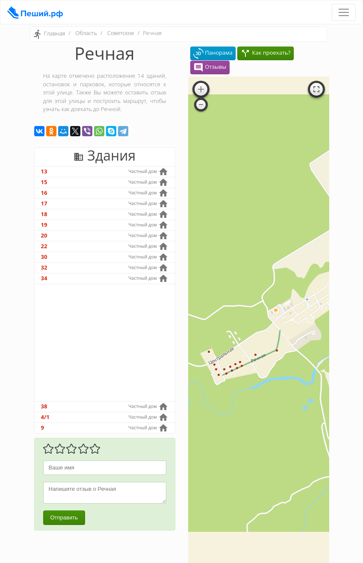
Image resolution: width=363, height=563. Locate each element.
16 (44, 192)
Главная (54, 34)
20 (44, 235)
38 (44, 406)
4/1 (45, 417)
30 (44, 257)
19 (44, 225)
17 (44, 203)
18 (44, 214)
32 (44, 267)
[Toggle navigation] (344, 12)
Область (86, 33)
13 (44, 171)
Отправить (64, 517)
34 (44, 278)
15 (44, 182)
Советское (120, 33)
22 (44, 246)
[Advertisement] (104, 342)
